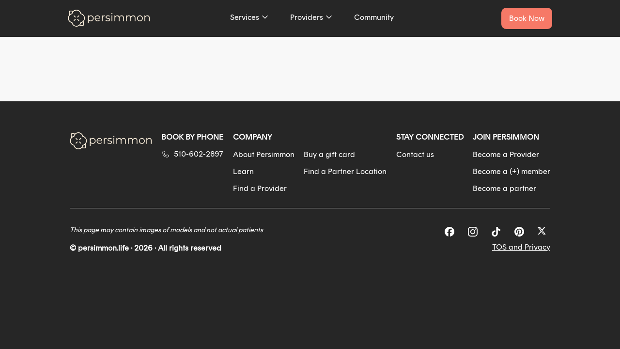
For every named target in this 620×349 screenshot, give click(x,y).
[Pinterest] (519, 231)
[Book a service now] (526, 18)
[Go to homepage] (109, 18)
